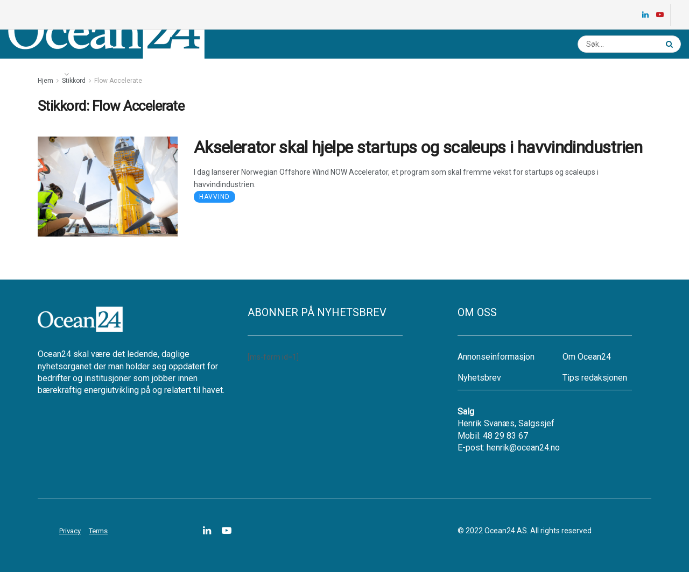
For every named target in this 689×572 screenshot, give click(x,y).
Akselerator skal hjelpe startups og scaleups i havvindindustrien (418, 147)
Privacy (70, 531)
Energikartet (105, 74)
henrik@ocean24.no (523, 447)
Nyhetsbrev (244, 74)
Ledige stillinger (176, 74)
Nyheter (38, 74)
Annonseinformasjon (496, 357)
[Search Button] (670, 44)
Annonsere (301, 74)
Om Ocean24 (587, 357)
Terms (98, 531)
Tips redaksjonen (595, 378)
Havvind (214, 197)
